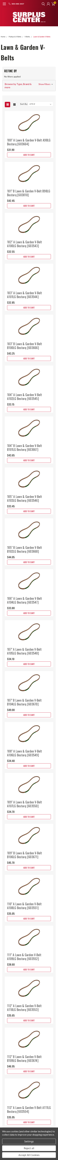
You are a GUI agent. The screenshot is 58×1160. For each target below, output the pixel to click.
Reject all (29, 1148)
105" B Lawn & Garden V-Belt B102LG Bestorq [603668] (24, 549)
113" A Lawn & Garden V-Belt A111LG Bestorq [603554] (29, 1109)
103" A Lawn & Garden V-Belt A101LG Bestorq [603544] (24, 295)
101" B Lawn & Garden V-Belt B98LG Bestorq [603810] (28, 193)
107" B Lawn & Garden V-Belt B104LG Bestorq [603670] (24, 702)
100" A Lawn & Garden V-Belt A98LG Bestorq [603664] (28, 142)
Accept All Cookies (29, 1155)
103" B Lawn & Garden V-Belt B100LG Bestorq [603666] (24, 345)
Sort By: (24, 104)
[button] (29, 85)
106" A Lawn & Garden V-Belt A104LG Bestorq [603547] (24, 600)
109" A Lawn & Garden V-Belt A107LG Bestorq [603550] (24, 804)
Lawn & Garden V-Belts (41, 37)
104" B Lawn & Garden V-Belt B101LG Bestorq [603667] (24, 447)
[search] (42, 4)
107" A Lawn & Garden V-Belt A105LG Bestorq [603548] (24, 651)
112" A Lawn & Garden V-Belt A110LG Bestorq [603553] (24, 1007)
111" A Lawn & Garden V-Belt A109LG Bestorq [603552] (24, 956)
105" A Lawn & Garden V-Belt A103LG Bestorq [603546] (24, 498)
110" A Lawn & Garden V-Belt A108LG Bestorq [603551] (24, 906)
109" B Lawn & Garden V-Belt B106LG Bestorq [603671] (24, 855)
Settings (29, 1141)
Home (3, 37)
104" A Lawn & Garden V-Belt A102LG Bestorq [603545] (24, 396)
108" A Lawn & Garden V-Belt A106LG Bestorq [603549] (24, 753)
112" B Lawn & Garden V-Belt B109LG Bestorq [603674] (24, 1058)
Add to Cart (29, 154)
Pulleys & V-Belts (15, 37)
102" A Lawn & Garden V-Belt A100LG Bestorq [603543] (24, 244)
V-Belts (27, 37)
